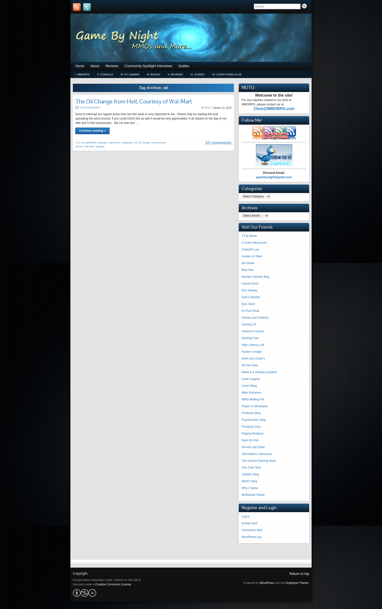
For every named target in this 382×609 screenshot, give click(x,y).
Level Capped (251, 379)
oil (135, 142)
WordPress (267, 583)
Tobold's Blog (250, 474)
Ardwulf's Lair (250, 249)
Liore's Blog (249, 386)
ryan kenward (158, 142)
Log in (246, 516)
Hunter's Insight (252, 351)
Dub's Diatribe (251, 297)
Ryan (207, 107)
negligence (127, 142)
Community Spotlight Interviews (148, 66)
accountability (89, 142)
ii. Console (105, 74)
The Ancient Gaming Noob (259, 460)
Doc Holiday (250, 290)
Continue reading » (92, 130)
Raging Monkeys (252, 433)
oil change (144, 142)
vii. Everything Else (227, 74)
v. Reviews (175, 74)
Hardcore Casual (253, 331)
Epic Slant (248, 304)
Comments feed (252, 530)
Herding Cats (250, 338)
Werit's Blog (249, 481)
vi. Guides (197, 74)
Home (79, 66)
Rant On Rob (250, 440)
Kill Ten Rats (250, 365)
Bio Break (248, 263)
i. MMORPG (82, 74)
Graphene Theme (297, 583)
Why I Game (250, 488)
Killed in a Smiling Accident (259, 372)
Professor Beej (251, 413)
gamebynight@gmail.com (274, 177)
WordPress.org (251, 537)
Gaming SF (249, 324)
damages (102, 142)
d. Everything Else (90, 107)
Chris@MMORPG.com (274, 109)
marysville (114, 142)
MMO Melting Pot (253, 399)
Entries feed (249, 523)
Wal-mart (89, 146)
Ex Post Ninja (250, 311)
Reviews (111, 66)
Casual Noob (250, 283)
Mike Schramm (251, 392)
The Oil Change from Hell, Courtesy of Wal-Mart (133, 101)
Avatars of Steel (252, 256)
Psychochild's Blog (254, 420)
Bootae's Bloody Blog (255, 276)
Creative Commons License (113, 584)
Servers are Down (253, 447)
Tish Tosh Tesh (251, 467)
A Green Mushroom (254, 242)
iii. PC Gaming (130, 74)
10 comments (218, 142)
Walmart (100, 146)
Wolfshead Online (253, 495)
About (94, 66)
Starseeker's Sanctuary (257, 454)
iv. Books (153, 74)
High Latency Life (253, 345)
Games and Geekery (255, 317)
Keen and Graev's (253, 358)
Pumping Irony (251, 426)
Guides (183, 66)
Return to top (299, 574)
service (79, 146)
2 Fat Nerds (249, 236)
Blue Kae (248, 270)
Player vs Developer (255, 406)
